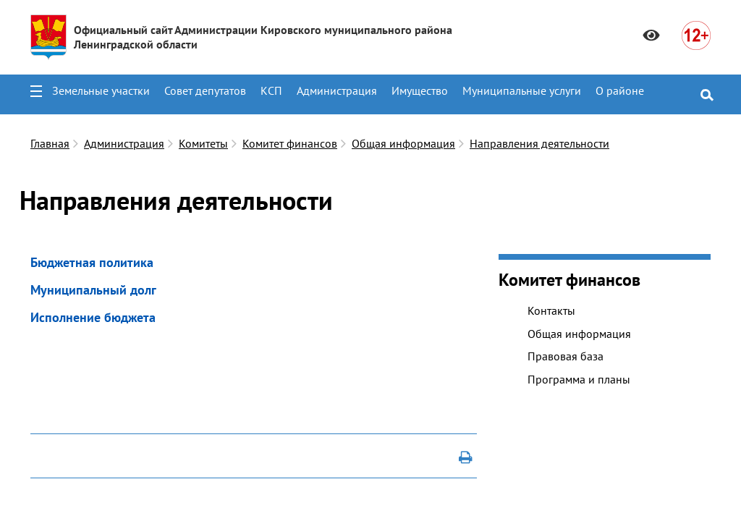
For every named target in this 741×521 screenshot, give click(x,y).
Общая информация (403, 143)
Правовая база (566, 356)
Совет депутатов (205, 90)
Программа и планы (579, 379)
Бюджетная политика (91, 262)
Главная (49, 143)
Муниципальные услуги (521, 90)
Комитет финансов (289, 143)
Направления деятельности (539, 143)
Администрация (337, 90)
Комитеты (203, 143)
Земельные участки (101, 90)
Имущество (419, 90)
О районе (620, 90)
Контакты (551, 310)
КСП (271, 90)
